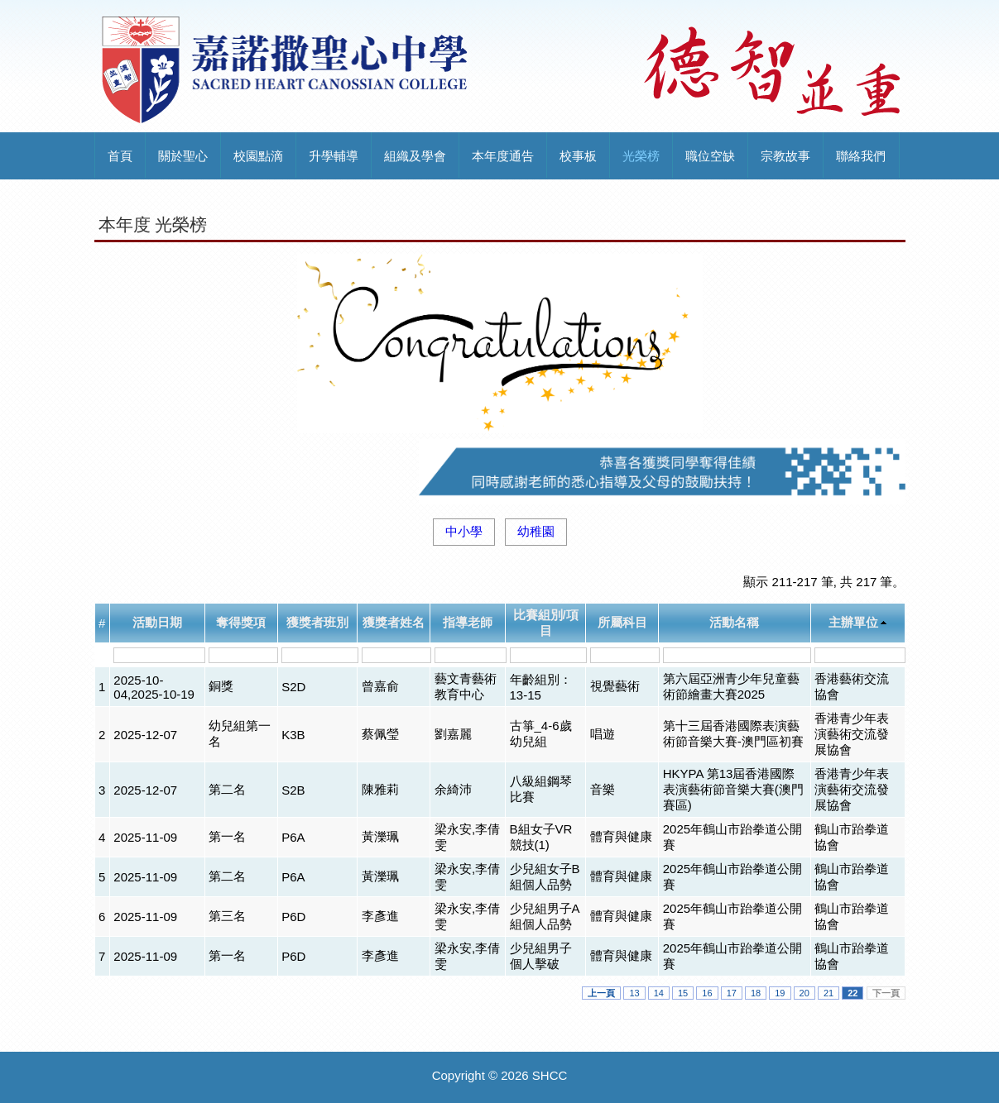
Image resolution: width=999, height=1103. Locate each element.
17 (732, 993)
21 (828, 993)
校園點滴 (258, 156)
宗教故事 (785, 156)
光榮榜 (641, 156)
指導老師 (467, 622)
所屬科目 (622, 622)
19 (780, 993)
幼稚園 (536, 531)
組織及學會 (415, 156)
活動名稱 (734, 622)
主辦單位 (853, 622)
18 (756, 993)
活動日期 (157, 622)
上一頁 (601, 993)
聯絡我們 (861, 156)
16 (707, 993)
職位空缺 (710, 156)
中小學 (464, 531)
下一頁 (886, 993)
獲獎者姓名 (394, 622)
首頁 (120, 156)
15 (683, 993)
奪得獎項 (241, 622)
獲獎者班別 (317, 622)
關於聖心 (183, 156)
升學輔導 (333, 156)
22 (852, 993)
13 (634, 993)
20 (804, 993)
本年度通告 (503, 156)
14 (659, 993)
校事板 (578, 156)
